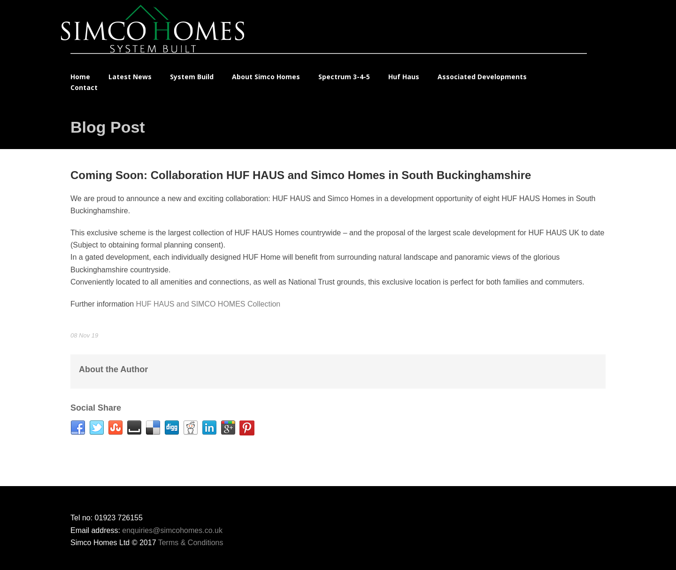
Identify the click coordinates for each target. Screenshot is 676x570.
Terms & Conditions (190, 543)
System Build (192, 76)
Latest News (130, 76)
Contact (84, 87)
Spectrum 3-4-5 (344, 76)
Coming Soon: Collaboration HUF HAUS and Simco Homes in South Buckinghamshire (300, 175)
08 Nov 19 (84, 335)
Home (80, 76)
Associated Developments (482, 76)
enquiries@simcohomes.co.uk (172, 530)
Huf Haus (403, 76)
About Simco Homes (266, 76)
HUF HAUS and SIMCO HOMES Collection (208, 304)
